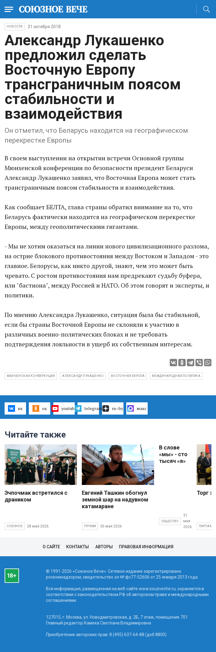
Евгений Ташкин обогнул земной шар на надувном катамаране (115, 499)
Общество (170, 521)
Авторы (104, 546)
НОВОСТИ (14, 26)
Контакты (77, 546)
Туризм (90, 526)
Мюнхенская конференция (31, 376)
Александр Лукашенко (83, 376)
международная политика (176, 376)
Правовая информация (146, 546)
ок (39, 408)
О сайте (51, 546)
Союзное (15, 526)
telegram (88, 408)
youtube (64, 408)
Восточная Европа (128, 376)
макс (137, 408)
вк (15, 408)
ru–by (112, 408)
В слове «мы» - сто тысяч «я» (173, 454)
